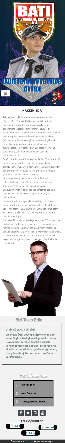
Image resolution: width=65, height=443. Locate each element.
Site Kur (29, 441)
